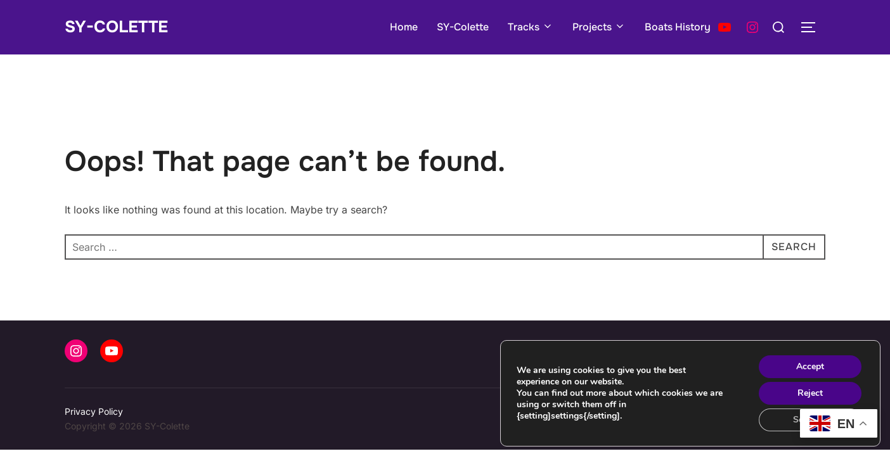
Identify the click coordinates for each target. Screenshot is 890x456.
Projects (599, 27)
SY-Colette (116, 26)
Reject (810, 393)
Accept (810, 366)
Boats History (678, 27)
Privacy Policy (94, 411)
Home (404, 27)
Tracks (530, 27)
